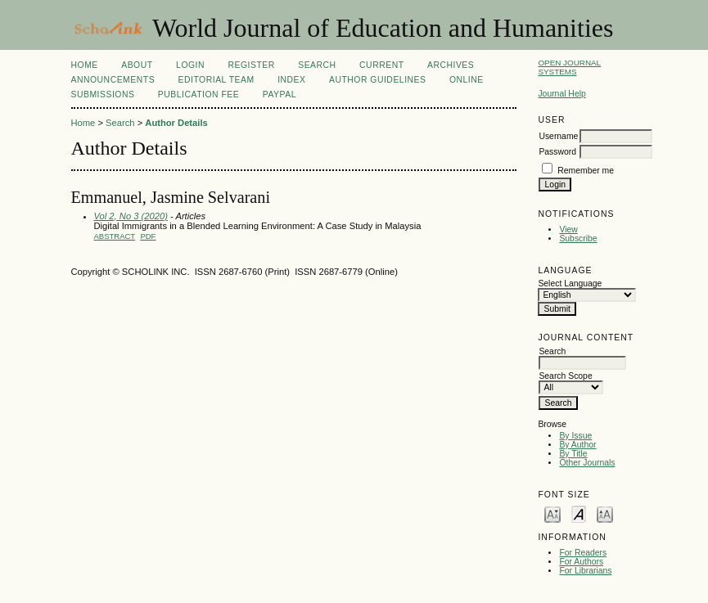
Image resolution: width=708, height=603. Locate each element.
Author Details (176, 123)
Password (557, 151)
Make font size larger (605, 513)
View (568, 229)
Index (291, 79)
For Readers (583, 552)
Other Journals (587, 462)
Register (251, 65)
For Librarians (585, 570)
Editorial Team (216, 79)
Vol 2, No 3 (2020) (131, 216)
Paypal (279, 94)
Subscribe (578, 238)
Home (84, 65)
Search (317, 65)
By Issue (575, 435)
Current (381, 65)
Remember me (585, 170)
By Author (577, 444)
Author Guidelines (377, 79)
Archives (450, 65)
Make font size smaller (552, 513)
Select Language (570, 283)
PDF (148, 236)
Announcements (113, 79)
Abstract (115, 236)
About (136, 65)
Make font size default (578, 513)
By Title (573, 453)
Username (558, 136)
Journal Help (561, 93)
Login (190, 65)
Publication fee (198, 94)
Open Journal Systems (569, 67)
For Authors (581, 561)
